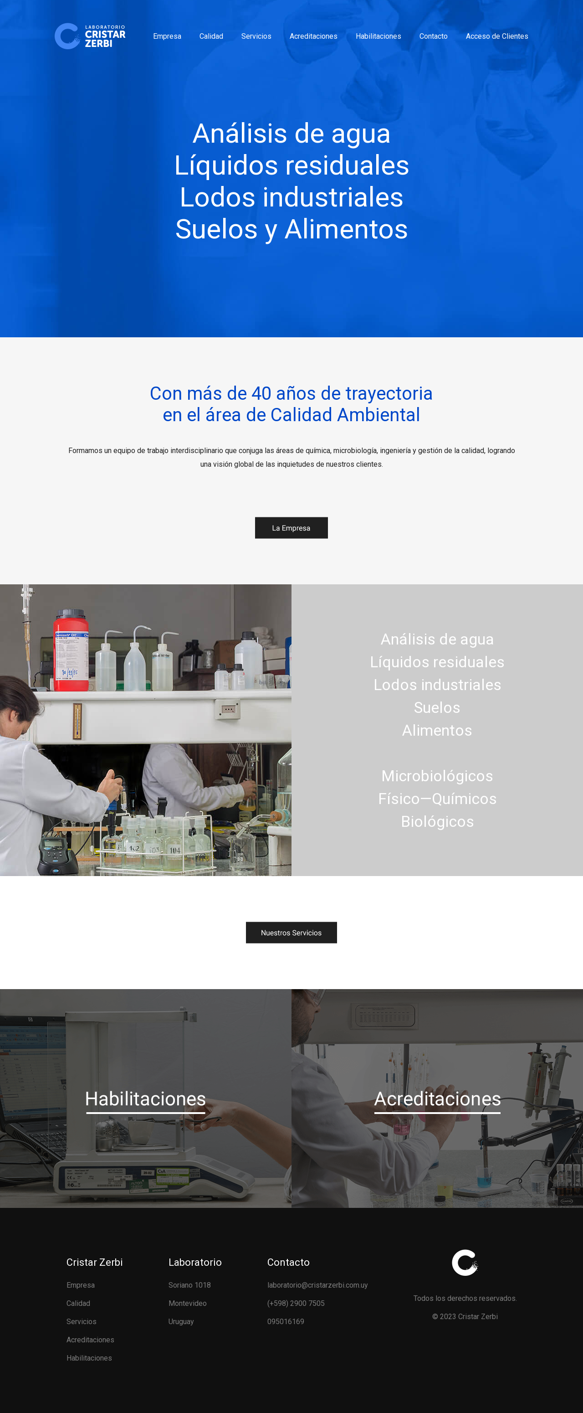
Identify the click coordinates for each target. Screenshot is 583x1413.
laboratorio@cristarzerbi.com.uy (317, 1285)
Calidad (211, 36)
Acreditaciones (314, 36)
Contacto (433, 36)
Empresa (167, 36)
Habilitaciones (378, 36)
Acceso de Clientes (497, 36)
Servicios (256, 36)
